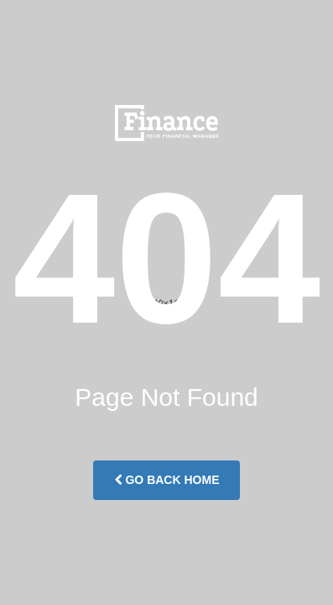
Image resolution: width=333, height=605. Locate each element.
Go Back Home (167, 480)
